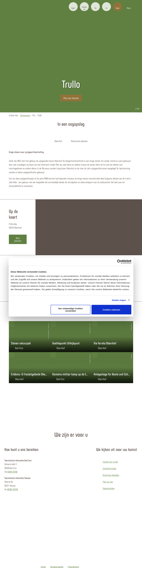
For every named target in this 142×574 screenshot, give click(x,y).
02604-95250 (12, 489)
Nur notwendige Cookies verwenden (70, 309)
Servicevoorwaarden (56, 567)
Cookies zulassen (111, 309)
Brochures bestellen (111, 475)
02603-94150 (12, 471)
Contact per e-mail (110, 461)
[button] (73, 6)
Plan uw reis (108, 481)
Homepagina (25, 115)
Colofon (43, 567)
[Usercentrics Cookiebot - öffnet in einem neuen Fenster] (119, 262)
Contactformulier (109, 468)
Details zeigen (119, 300)
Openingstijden (109, 488)
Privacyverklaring (73, 567)
